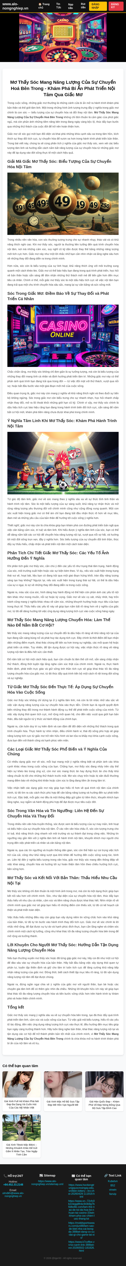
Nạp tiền (70, 6)
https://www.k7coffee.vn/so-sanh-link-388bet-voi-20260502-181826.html (81, 1246)
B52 (112, 1185)
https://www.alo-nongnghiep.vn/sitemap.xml (47, 1183)
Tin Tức (58, 6)
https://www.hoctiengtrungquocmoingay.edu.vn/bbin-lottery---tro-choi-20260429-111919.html (81, 1191)
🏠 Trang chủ (44, 6)
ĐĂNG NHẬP (95, 6)
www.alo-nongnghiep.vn (15, 6)
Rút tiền (83, 6)
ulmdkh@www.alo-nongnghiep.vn (13, 1194)
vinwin (112, 1189)
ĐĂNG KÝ (115, 6)
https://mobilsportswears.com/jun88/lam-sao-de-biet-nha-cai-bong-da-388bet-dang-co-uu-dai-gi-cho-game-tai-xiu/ (81, 1230)
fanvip (112, 1194)
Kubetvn (113, 1181)
